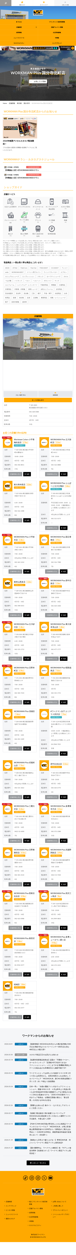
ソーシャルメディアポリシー (61, 1215)
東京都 (19, 103)
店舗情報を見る (15, 474)
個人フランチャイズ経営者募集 (38, 1203)
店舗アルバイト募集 (36, 1208)
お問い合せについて (59, 1201)
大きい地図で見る (20, 394)
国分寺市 (27, 103)
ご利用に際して (58, 1206)
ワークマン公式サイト (38, 12)
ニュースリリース (12, 1214)
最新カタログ (10, 1218)
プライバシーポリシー (60, 1210)
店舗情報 (12, 103)
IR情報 (31, 1221)
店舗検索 (9, 1201)
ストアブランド (11, 1206)
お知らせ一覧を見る (38, 1163)
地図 (27, 474)
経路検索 (55, 394)
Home (5, 103)
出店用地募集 (33, 1217)
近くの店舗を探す (38, 400)
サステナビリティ (35, 1225)
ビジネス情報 (10, 1210)
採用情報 (32, 1212)
